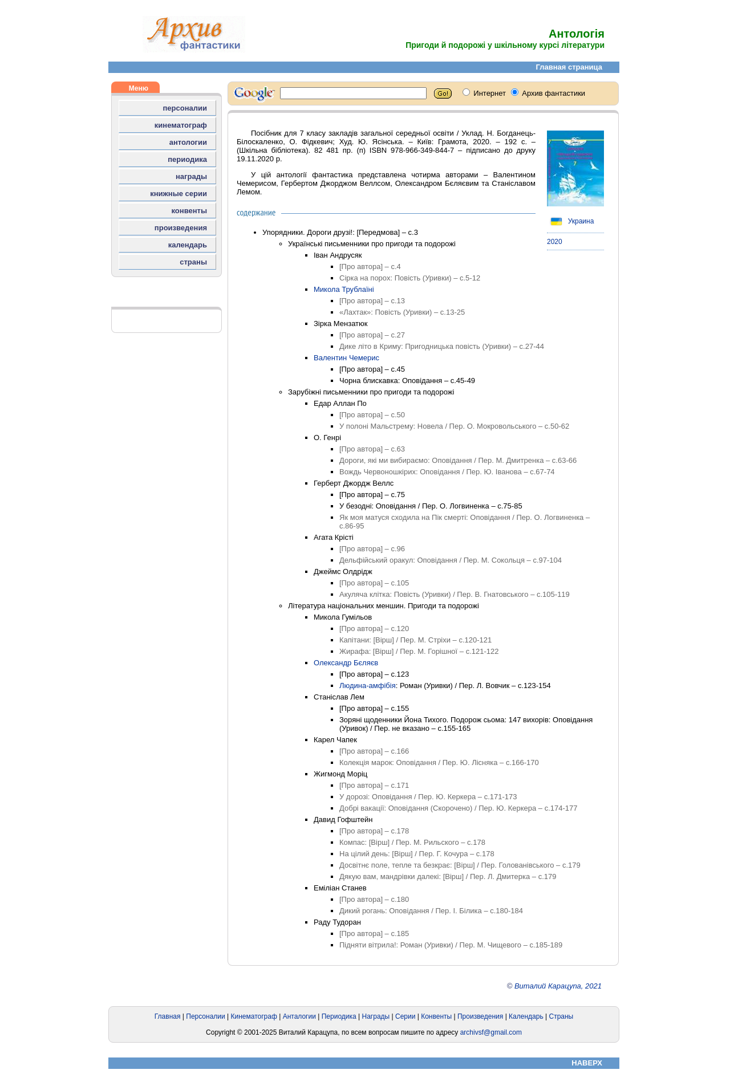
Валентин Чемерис (346, 357)
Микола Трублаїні (344, 289)
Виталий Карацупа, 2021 (558, 986)
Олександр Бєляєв (346, 662)
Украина (570, 221)
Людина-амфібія (367, 685)
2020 (554, 242)
